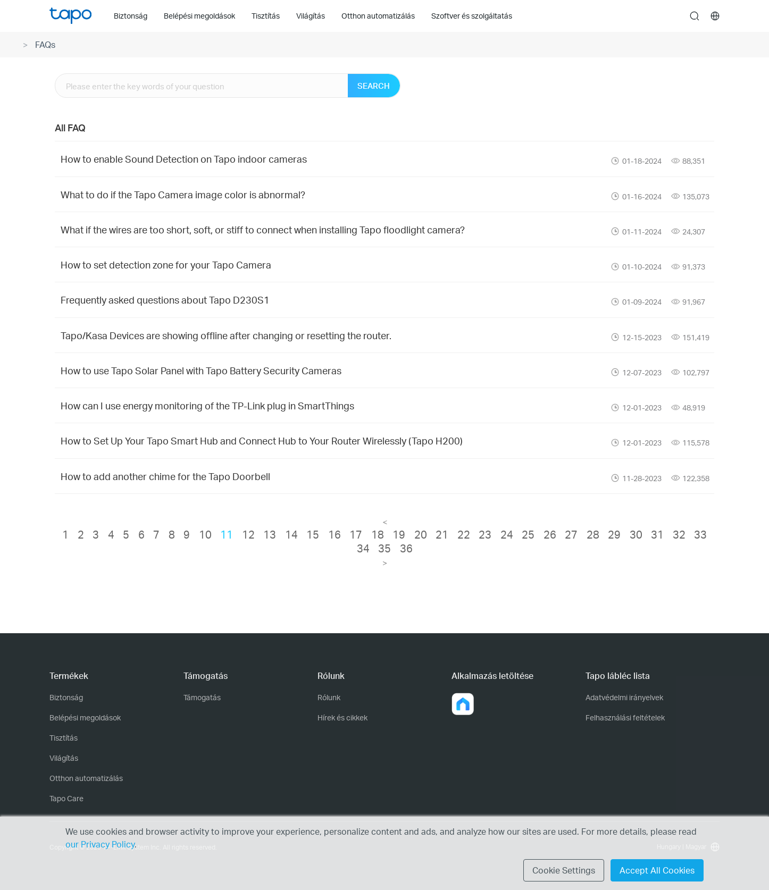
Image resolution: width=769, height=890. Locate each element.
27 (571, 534)
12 (248, 534)
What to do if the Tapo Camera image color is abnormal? (183, 194)
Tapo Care (66, 798)
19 (398, 534)
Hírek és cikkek (342, 717)
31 (657, 534)
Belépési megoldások (85, 717)
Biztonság (66, 697)
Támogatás (202, 697)
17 (355, 534)
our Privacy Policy (100, 844)
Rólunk (328, 697)
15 (312, 534)
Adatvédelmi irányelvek (624, 697)
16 (334, 534)
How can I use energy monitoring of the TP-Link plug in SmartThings (207, 405)
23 (485, 534)
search (694, 16)
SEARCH (373, 85)
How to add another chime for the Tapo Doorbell (165, 476)
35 (384, 548)
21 (442, 534)
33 (700, 534)
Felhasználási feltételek (625, 717)
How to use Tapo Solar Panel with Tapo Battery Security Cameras (201, 370)
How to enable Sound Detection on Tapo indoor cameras (184, 159)
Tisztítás (63, 737)
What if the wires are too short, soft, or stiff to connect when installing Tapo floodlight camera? (263, 229)
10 (205, 534)
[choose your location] (715, 16)
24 (506, 534)
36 (406, 548)
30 (636, 534)
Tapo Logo (70, 15)
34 (363, 548)
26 (550, 534)
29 (614, 534)
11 (226, 534)
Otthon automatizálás (86, 778)
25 (528, 534)
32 (679, 534)
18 (377, 534)
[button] (463, 704)
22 (463, 534)
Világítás (63, 757)
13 (269, 534)
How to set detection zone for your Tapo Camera (166, 264)
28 (593, 534)
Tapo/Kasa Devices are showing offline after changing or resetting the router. (226, 335)
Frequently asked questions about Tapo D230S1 (165, 299)
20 (420, 534)
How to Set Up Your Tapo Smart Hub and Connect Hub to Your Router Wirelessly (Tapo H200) (262, 440)
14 (291, 534)
